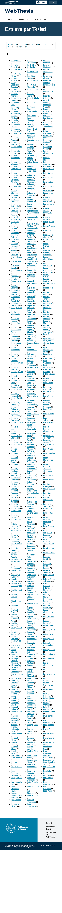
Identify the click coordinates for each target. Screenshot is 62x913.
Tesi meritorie (39, 19)
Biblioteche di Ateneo (50, 828)
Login (43, 2)
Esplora (21, 19)
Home (10, 19)
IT (53, 2)
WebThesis (19, 10)
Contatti (49, 823)
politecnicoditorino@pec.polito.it (26, 847)
